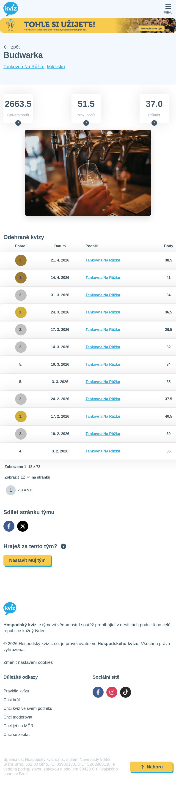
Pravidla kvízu (16, 691)
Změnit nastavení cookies (28, 662)
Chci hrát (11, 700)
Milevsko (56, 66)
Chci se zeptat (16, 734)
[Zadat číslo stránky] (10, 490)
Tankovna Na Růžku (23, 66)
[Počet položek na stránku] (27, 477)
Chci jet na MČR (18, 726)
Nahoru (151, 767)
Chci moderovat (17, 717)
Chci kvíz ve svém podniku (27, 708)
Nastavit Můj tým (27, 560)
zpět (11, 46)
